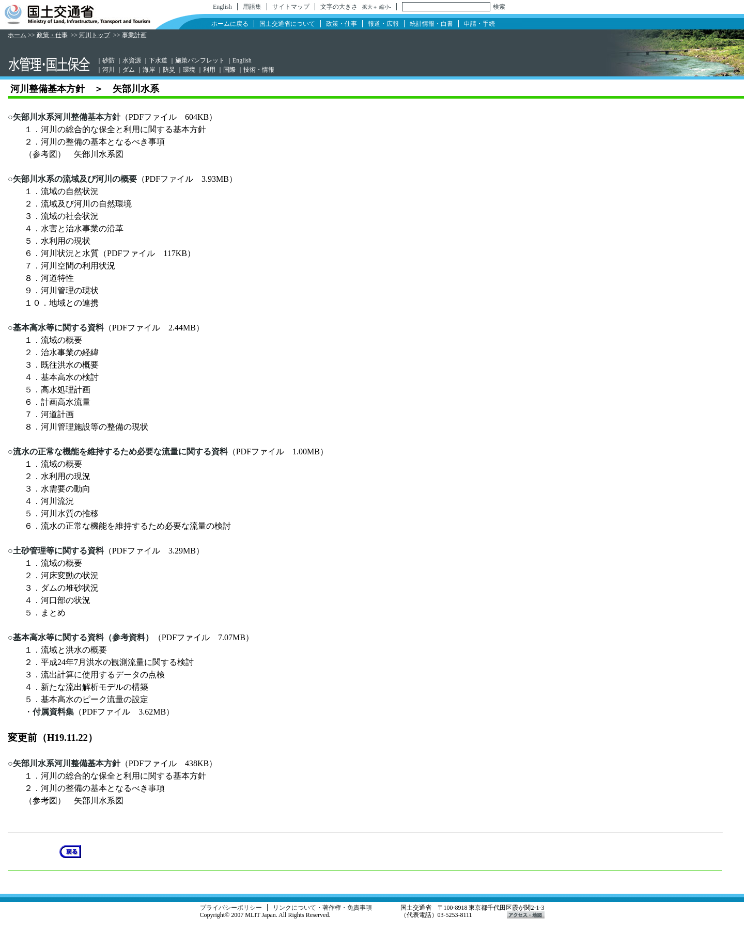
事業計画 (134, 35)
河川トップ (94, 35)
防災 (169, 69)
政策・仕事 (341, 23)
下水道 (158, 60)
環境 (189, 69)
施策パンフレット (200, 60)
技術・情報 (258, 69)
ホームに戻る (230, 23)
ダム (128, 69)
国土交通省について (287, 23)
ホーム (17, 35)
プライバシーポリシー (231, 907)
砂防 (108, 60)
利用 (209, 69)
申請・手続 (479, 23)
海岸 (149, 69)
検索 (499, 6)
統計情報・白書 (431, 23)
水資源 (131, 60)
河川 (108, 69)
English (222, 6)
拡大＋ (370, 7)
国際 (229, 69)
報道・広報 (383, 23)
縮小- (385, 7)
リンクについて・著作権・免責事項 (322, 907)
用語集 (252, 6)
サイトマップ (290, 6)
